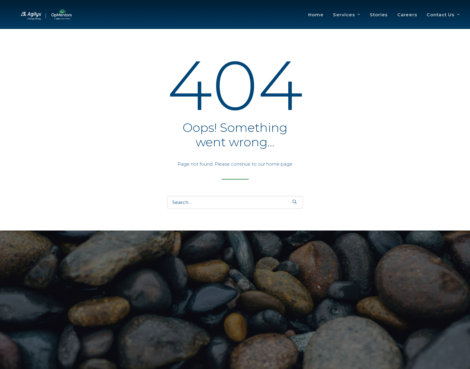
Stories (379, 20)
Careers (407, 20)
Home (315, 20)
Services (346, 20)
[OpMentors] (59, 20)
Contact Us (443, 20)
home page (279, 164)
